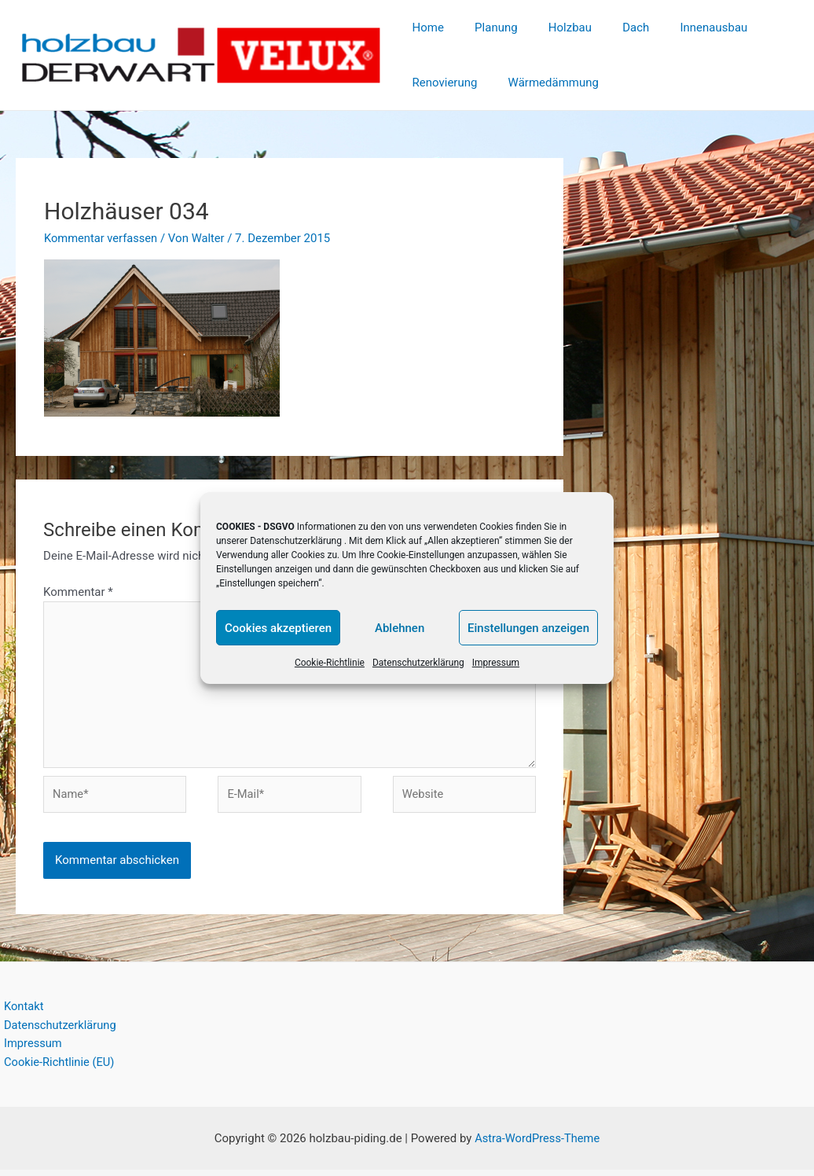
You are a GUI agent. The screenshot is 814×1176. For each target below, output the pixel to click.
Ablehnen (399, 628)
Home (424, 27)
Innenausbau (681, 27)
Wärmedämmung (542, 82)
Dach (610, 27)
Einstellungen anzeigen (528, 628)
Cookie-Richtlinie (330, 662)
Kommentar (78, 592)
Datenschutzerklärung (296, 540)
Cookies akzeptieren (278, 628)
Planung (485, 27)
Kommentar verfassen (102, 238)
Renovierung (441, 82)
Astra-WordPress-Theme (537, 1144)
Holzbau (552, 27)
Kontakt (20, 1012)
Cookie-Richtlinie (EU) (56, 1068)
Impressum (495, 662)
